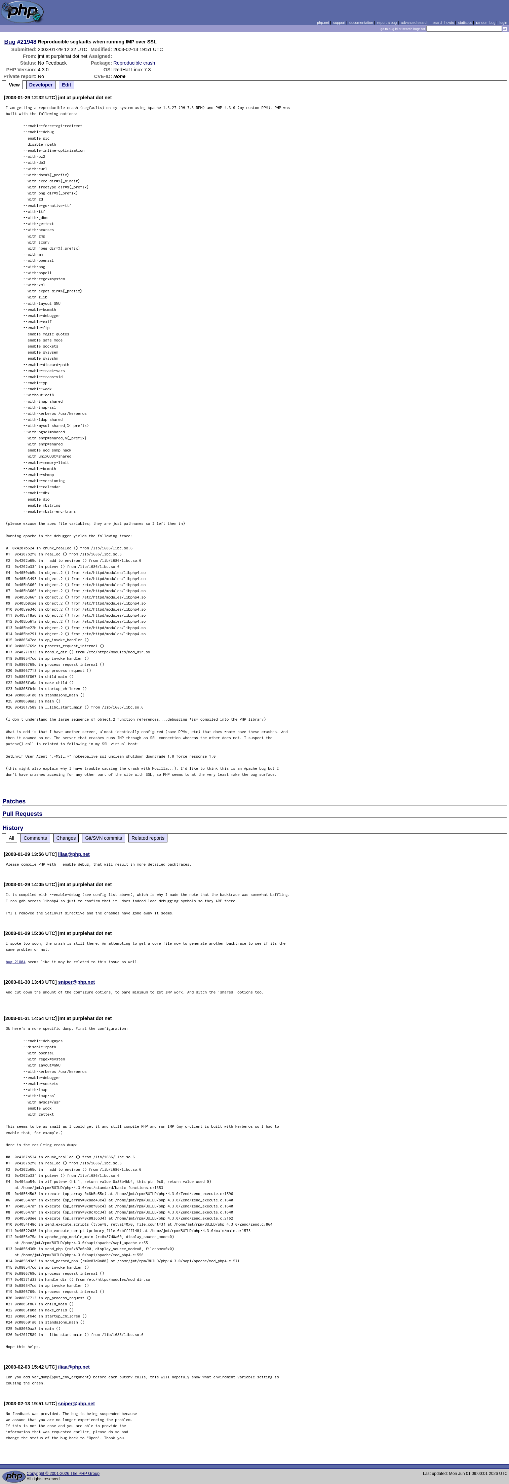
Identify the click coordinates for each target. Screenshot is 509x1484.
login (503, 23)
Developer (41, 84)
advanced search (414, 23)
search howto (443, 23)
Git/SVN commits (103, 838)
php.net (323, 23)
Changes (66, 838)
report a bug (387, 23)
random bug (486, 23)
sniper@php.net (76, 982)
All (11, 838)
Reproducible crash (134, 63)
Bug (10, 41)
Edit (66, 84)
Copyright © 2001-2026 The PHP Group (63, 1473)
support (339, 23)
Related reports (147, 838)
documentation (361, 23)
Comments (35, 838)
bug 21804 (16, 962)
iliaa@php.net (74, 854)
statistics (465, 23)
